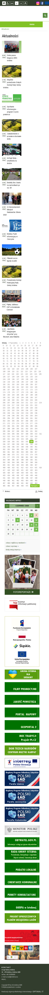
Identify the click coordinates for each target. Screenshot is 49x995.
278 (36, 423)
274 (17, 423)
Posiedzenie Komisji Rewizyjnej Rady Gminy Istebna (14, 283)
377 (8, 457)
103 (17, 369)
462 (27, 483)
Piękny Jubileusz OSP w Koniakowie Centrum (13, 307)
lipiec (37, 506)
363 (17, 452)
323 (17, 439)
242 (17, 413)
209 (17, 402)
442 (8, 478)
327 (36, 439)
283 (22, 426)
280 (8, 426)
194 (22, 397)
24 (18, 348)
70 (3, 361)
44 (18, 353)
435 (13, 475)
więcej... (4, 979)
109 (8, 371)
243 (22, 413)
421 (22, 470)
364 (22, 452)
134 (4, 379)
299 (22, 431)
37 (30, 350)
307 (22, 433)
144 (13, 382)
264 (8, 420)
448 (36, 478)
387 (17, 459)
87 (30, 363)
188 (31, 394)
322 (13, 439)
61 (7, 358)
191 (8, 397)
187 (27, 394)
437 (22, 475)
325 (27, 439)
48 (33, 353)
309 (31, 433)
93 (15, 366)
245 (31, 413)
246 (36, 413)
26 (26, 348)
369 (8, 454)
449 (4, 480)
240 (8, 413)
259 (22, 418)
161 (17, 387)
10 (6, 345)
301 (31, 431)
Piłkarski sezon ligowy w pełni (12, 259)
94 (18, 366)
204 (31, 400)
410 (13, 467)
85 (22, 363)
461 (22, 483)
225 (13, 407)
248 (8, 415)
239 (4, 413)
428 (17, 472)
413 (26, 467)
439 (31, 475)
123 (31, 374)
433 (4, 475)
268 (27, 420)
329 (8, 441)
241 (13, 413)
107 (36, 369)
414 (31, 467)
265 (13, 420)
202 (22, 400)
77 (30, 361)
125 (40, 374)
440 (36, 475)
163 (27, 387)
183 (8, 394)
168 (13, 389)
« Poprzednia (12, 343)
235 (22, 410)
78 (33, 361)
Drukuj (40, 491)
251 (22, 415)
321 (8, 439)
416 (40, 467)
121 (22, 374)
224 (8, 407)
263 (4, 420)
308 (27, 433)
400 (4, 465)
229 (31, 407)
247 (4, 415)
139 (27, 379)
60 (3, 358)
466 (8, 485)
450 (8, 480)
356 (22, 449)
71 (7, 361)
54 (18, 356)
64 (18, 358)
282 (17, 426)
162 (22, 387)
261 (31, 418)
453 (22, 480)
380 (22, 457)
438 (27, 475)
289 (13, 428)
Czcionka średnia (21, 3)
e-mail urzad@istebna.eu (10, 977)
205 (36, 400)
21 (7, 348)
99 (37, 366)
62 (11, 358)
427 (13, 472)
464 (36, 483)
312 (4, 436)
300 (27, 431)
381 (27, 457)
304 (8, 433)
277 (31, 423)
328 (4, 441)
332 (22, 441)
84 (18, 363)
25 (22, 348)
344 (4, 446)
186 (22, 394)
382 (31, 457)
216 (8, 405)
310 (36, 433)
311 (40, 433)
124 (35, 374)
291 (22, 428)
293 (31, 428)
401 (8, 465)
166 (4, 389)
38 (33, 350)
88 (33, 363)
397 (27, 462)
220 (27, 405)
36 (26, 350)
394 (13, 462)
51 (7, 356)
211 (27, 402)
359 (36, 449)
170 (22, 389)
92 (11, 366)
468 (17, 485)
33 (15, 350)
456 (36, 480)
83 (15, 363)
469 (22, 485)
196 (31, 397)
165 (36, 387)
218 (17, 405)
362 (13, 452)
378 (13, 457)
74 (18, 361)
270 (36, 420)
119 (13, 374)
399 (36, 462)
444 (17, 478)
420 (17, 470)
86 (26, 363)
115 (35, 371)
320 (4, 439)
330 (13, 441)
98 (33, 366)
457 (4, 483)
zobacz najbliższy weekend (16, 543)
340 (22, 444)
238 (36, 410)
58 (33, 356)
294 (36, 428)
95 (22, 366)
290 (17, 428)
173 (36, 389)
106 (31, 369)
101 (8, 369)
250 (17, 415)
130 (22, 376)
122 (26, 374)
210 (22, 402)
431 (31, 472)
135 (8, 379)
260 (27, 418)
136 (13, 379)
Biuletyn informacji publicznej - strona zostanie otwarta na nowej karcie (22, 597)
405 (27, 465)
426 (8, 472)
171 (27, 389)
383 (36, 457)
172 (31, 389)
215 (4, 405)
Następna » (35, 485)
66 (26, 358)
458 (8, 483)
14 (21, 345)
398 (31, 462)
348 (22, 446)
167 (8, 389)
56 (26, 356)
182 (4, 394)
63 (15, 358)
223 (4, 407)
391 (36, 459)
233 (13, 410)
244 (27, 413)
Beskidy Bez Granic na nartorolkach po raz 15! (14, 185)
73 (15, 361)
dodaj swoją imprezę (13, 550)
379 (17, 457)
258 (17, 418)
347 (17, 446)
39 (37, 350)
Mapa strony (12, 3)
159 (8, 387)
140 (31, 379)
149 (36, 382)
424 (36, 470)
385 (8, 459)
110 (13, 371)
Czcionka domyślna (17, 3)
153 (17, 384)
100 (4, 369)
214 (40, 402)
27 (30, 348)
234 (17, 410)
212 (31, 402)
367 (36, 452)
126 (4, 376)
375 (36, 454)
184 (13, 394)
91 (7, 366)
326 (31, 439)
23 (15, 348)
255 (4, 418)
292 (27, 428)
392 (4, 462)
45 (22, 353)
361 (8, 452)
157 (36, 384)
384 (4, 459)
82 (11, 363)
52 (11, 356)
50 (3, 356)
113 (26, 371)
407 (36, 465)
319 (36, 436)
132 (31, 376)
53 (15, 356)
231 (4, 410)
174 (4, 392)
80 (3, 363)
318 (31, 436)
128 (13, 376)
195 (27, 397)
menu (32, 24)
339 (17, 444)
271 (4, 423)
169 (17, 389)
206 (4, 402)
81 (7, 363)
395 (17, 462)
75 (22, 361)
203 (27, 400)
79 (37, 361)
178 (22, 392)
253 (31, 415)
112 (22, 371)
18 (36, 345)
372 (22, 454)
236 (27, 410)
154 (22, 384)
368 (4, 454)
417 (4, 470)
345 (8, 446)
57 (30, 356)
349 (27, 446)
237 (31, 410)
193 (17, 397)
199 (8, 400)
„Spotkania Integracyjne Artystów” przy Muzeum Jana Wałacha (11, 333)
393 (8, 462)
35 (22, 350)
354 (13, 449)
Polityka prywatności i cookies (11, 987)
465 (4, 485)
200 (13, 400)
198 (4, 400)
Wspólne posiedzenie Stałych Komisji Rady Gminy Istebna (12, 83)
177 (17, 392)
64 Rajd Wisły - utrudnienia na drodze (12, 161)
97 (30, 366)
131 (27, 376)
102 (13, 369)
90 (3, 366)
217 (13, 405)
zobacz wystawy (12, 546)
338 (13, 444)
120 (17, 374)
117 (4, 374)
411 (17, 467)
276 (27, 423)
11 (10, 345)
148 (31, 382)
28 (33, 348)
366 (31, 452)
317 (27, 436)
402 (13, 465)
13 (17, 345)
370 (13, 454)
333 (27, 441)
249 (13, 415)
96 (26, 366)
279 (4, 426)
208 (13, 402)
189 (36, 394)
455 (31, 480)
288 (8, 428)
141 (36, 379)
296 (8, 431)
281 (13, 426)
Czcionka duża (25, 3)
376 (4, 457)
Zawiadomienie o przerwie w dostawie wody (14, 136)
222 (36, 405)
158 (4, 387)
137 (17, 379)
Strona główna (4, 3)
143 (8, 382)
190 (4, 397)
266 (17, 420)
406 (31, 465)
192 (13, 397)
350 (31, 446)
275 (22, 423)
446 (27, 478)
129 (17, 376)
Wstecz (7, 491)
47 (30, 353)
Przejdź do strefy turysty (47, 35)
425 (4, 472)
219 (22, 405)
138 (22, 379)
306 (17, 433)
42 (11, 353)
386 (13, 459)
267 (22, 420)
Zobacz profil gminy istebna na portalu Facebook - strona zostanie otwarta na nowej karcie (42, 3)
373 (27, 454)
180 (31, 392)
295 (4, 431)
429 (22, 472)
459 (13, 483)
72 (11, 361)
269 (31, 420)
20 (3, 348)
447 (31, 478)
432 (36, 472)
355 (17, 449)
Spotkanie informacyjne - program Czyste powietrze (10, 110)
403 (17, 465)
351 (36, 446)
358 (31, 449)
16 (29, 345)
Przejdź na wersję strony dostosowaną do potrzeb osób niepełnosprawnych (8, 3)
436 (17, 475)
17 (32, 345)
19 (40, 345)
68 (33, 358)
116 (39, 371)
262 (36, 418)
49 (37, 353)
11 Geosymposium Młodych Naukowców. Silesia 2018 (12, 211)
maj (7, 506)
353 (8, 449)
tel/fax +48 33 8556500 (8, 974)
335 (36, 441)
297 (13, 431)
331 (17, 441)
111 (17, 371)
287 (4, 428)
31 (7, 350)
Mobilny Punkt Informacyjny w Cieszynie (12, 236)
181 (36, 392)
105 (27, 369)
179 (27, 392)
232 (8, 410)
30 (3, 350)
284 (27, 426)
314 (13, 436)
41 (7, 353)
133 (36, 376)
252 (27, 415)
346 (13, 446)
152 (13, 384)
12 (14, 345)
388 (22, 459)
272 (8, 423)
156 (31, 384)
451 (13, 480)
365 (27, 452)
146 (22, 382)
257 (13, 418)
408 (4, 467)
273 (13, 423)
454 (27, 480)
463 (31, 483)
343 (36, 444)
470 (27, 485)
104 (22, 369)
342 (31, 444)
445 (22, 478)
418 (8, 470)
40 (3, 353)
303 (4, 433)
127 (8, 376)
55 (22, 356)
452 (17, 480)
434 (8, 475)
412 (22, 467)
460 (17, 483)
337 (8, 444)
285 (31, 426)
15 (25, 345)
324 (22, 439)
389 (27, 459)
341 (27, 444)
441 (4, 478)
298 (17, 431)
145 (17, 382)
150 (4, 384)
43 (15, 353)
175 (8, 392)
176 (13, 392)
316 (22, 436)
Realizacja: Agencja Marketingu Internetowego (17, 992)
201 (17, 400)
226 (17, 407)
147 (27, 382)
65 (22, 358)
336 (4, 444)
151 (8, 384)
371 (17, 454)
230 (36, 407)
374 (31, 454)
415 (36, 467)
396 (22, 462)
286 (36, 426)
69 (37, 358)
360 (4, 452)
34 (18, 350)
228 (27, 407)
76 (26, 361)
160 (13, 387)
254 (36, 415)
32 (11, 350)
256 (8, 418)
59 (37, 356)
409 (8, 467)
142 (4, 382)
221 (31, 405)
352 (4, 449)
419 (13, 470)
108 (4, 371)
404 (22, 465)
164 (31, 387)
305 (13, 433)
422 (27, 470)
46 (26, 353)
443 (13, 478)
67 (30, 358)
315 (17, 436)
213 (36, 402)
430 (27, 472)
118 (8, 374)
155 (27, 384)
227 (22, 407)
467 (13, 485)
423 (31, 470)
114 (31, 371)
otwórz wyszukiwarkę (45, 15)
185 (17, 394)
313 (8, 436)
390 (31, 459)
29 (37, 348)
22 (11, 348)
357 (27, 449)
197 (36, 397)
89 (37, 363)
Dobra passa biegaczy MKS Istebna (12, 58)
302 (36, 431)
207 (8, 402)
